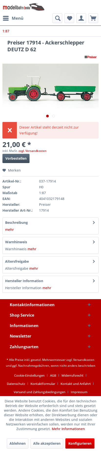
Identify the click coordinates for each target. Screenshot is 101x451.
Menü (13, 17)
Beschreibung (16, 222)
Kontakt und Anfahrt (76, 384)
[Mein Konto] (81, 18)
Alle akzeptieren (47, 443)
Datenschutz (16, 384)
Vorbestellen (16, 158)
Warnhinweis (16, 242)
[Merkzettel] (69, 18)
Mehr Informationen (68, 428)
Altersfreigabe (17, 261)
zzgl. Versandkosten (33, 151)
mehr (9, 229)
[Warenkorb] (93, 18)
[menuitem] (13, 18)
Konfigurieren (79, 443)
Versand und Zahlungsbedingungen (39, 392)
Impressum (79, 392)
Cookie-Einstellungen (29, 375)
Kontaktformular (42, 384)
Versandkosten (83, 360)
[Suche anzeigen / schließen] (57, 18)
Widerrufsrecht (72, 375)
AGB (53, 375)
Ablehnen (18, 443)
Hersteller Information (24, 280)
